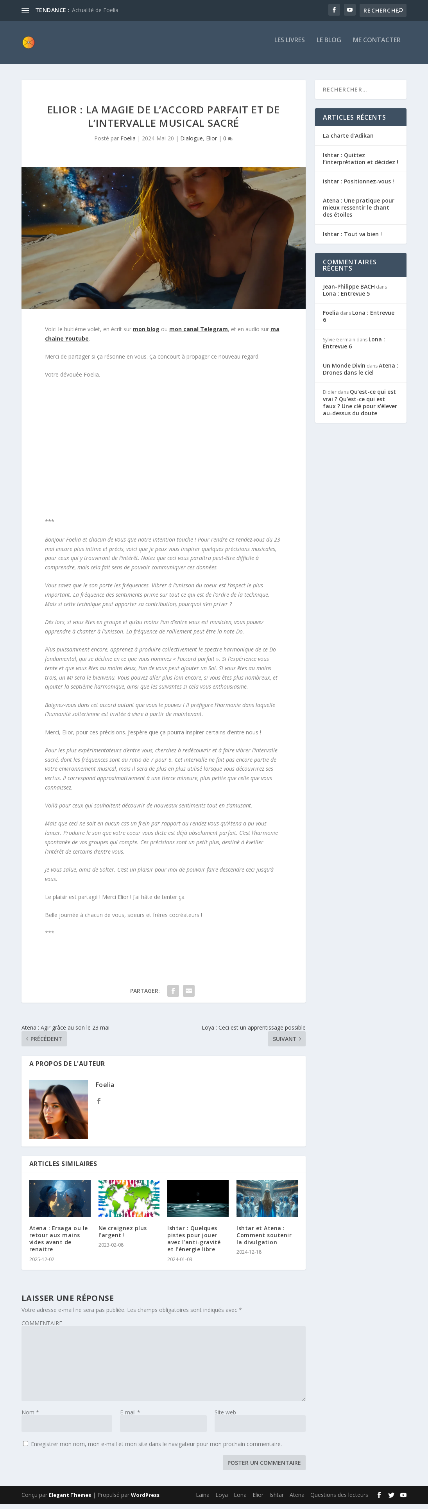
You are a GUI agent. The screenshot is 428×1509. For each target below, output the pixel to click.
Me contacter (377, 45)
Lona (240, 1500)
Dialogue (191, 143)
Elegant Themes (70, 1500)
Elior (211, 143)
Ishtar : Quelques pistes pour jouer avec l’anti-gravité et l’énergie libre (194, 1243)
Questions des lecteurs (339, 1500)
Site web (225, 1417)
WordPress (145, 1500)
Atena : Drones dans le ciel (360, 374)
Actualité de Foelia (95, 10)
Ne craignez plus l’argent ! (122, 1236)
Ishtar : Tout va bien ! (352, 238)
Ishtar (276, 1500)
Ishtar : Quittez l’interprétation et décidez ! (360, 163)
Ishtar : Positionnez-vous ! (358, 186)
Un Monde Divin (344, 370)
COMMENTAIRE (41, 1327)
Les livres (289, 45)
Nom (30, 1417)
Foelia (128, 143)
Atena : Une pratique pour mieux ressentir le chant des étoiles (358, 212)
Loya (221, 1500)
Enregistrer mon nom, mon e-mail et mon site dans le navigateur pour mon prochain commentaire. (156, 1448)
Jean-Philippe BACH (349, 291)
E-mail (130, 1417)
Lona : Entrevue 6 (358, 321)
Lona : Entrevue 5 (346, 298)
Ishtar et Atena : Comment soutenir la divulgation (264, 1240)
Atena (297, 1500)
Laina (203, 1500)
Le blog (329, 45)
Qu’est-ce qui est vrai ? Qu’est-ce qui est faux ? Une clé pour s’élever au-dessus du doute (360, 407)
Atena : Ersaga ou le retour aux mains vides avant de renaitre (58, 1243)
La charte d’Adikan (348, 140)
